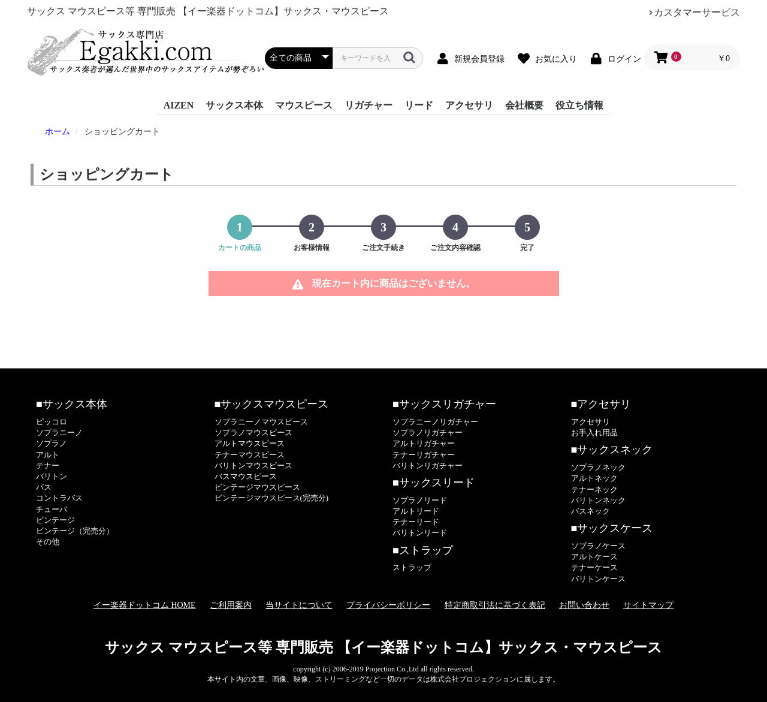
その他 (47, 541)
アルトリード (415, 511)
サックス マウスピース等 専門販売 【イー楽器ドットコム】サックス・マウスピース (383, 647)
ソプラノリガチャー (427, 432)
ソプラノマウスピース (253, 432)
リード (418, 105)
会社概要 (524, 105)
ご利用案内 (231, 605)
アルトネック (594, 478)
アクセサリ (469, 105)
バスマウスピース (246, 476)
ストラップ (411, 567)
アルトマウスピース (250, 443)
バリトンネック (598, 500)
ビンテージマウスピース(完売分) (272, 497)
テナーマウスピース (250, 454)
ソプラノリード (419, 500)
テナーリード (415, 521)
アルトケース (594, 556)
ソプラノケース (598, 545)
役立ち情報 (579, 105)
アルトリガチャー (423, 443)
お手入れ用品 (594, 432)
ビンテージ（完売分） (75, 530)
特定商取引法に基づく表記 (495, 605)
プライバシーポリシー (388, 605)
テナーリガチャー (423, 454)
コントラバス (59, 497)
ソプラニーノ (59, 432)
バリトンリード (419, 532)
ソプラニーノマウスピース (261, 421)
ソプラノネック (598, 467)
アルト (47, 454)
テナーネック (594, 489)
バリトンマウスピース (253, 465)
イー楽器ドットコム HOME (144, 605)
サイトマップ (648, 605)
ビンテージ (55, 520)
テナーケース (594, 567)
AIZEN (179, 105)
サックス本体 (234, 105)
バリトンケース (598, 578)
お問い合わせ (584, 605)
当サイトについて (299, 605)
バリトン (51, 476)
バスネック (590, 511)
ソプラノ (51, 443)
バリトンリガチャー (427, 465)
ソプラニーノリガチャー (435, 421)
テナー (47, 465)
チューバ (51, 509)
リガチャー (368, 105)
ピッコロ (51, 421)
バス (44, 487)
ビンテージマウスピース (257, 487)
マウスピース (304, 105)
